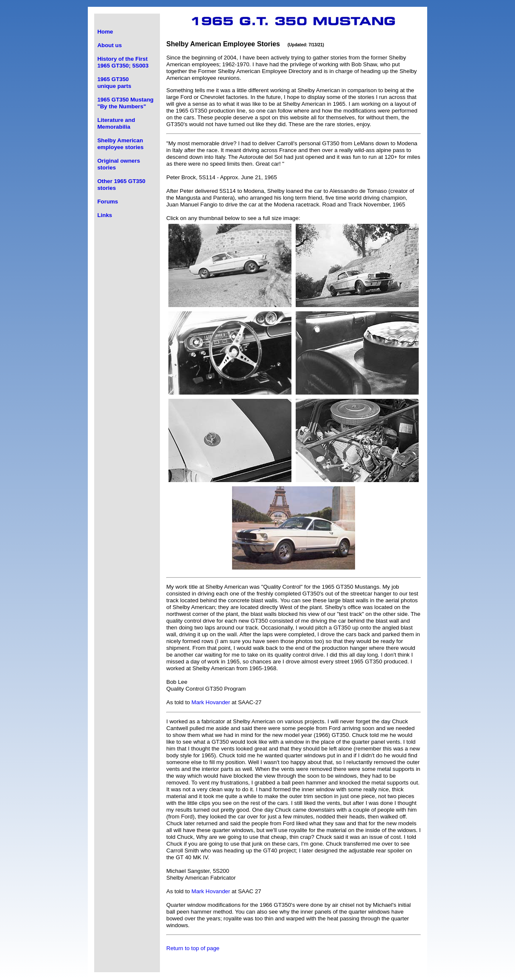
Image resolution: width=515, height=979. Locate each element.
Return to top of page (192, 948)
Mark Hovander (210, 702)
